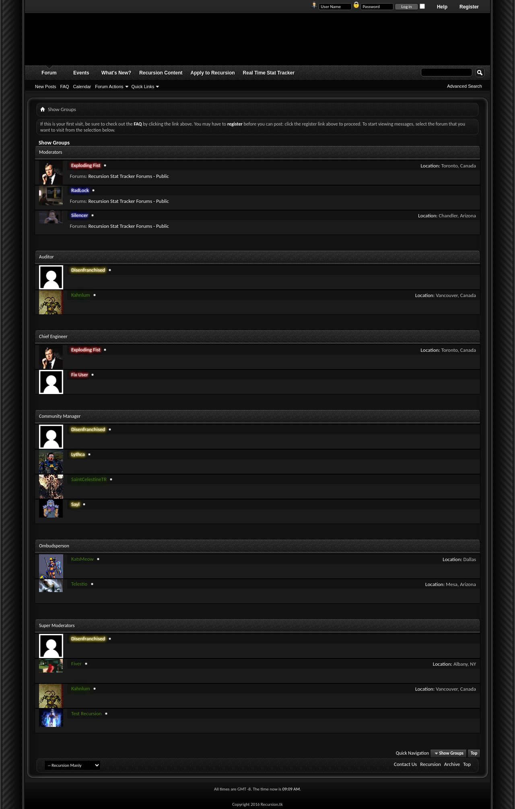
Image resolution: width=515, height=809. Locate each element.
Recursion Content (160, 73)
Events (81, 73)
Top (474, 753)
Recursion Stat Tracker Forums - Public (128, 176)
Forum (48, 73)
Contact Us (405, 764)
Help (442, 7)
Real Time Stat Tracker (269, 73)
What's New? (116, 73)
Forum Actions (109, 86)
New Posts (45, 86)
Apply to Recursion (213, 73)
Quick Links (143, 86)
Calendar (82, 86)
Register (469, 7)
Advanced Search (464, 86)
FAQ (64, 86)
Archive (452, 764)
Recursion (430, 764)
